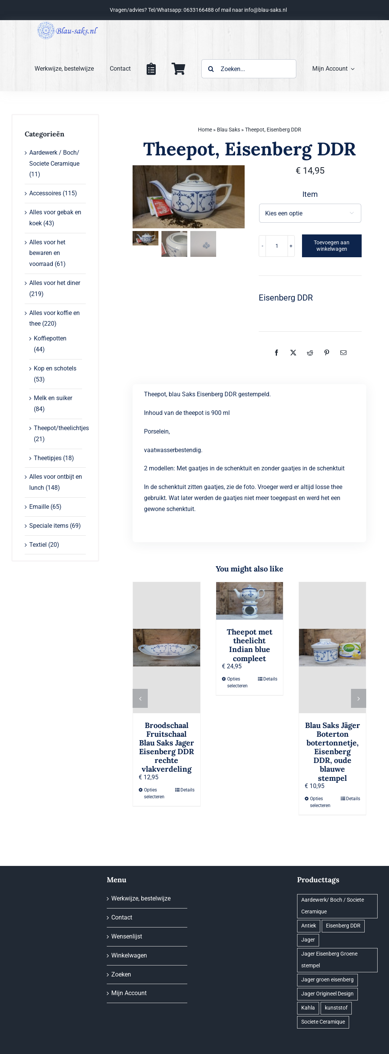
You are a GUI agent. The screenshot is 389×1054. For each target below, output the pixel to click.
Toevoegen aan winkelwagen (331, 245)
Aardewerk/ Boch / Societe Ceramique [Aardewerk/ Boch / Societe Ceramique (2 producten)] (332, 906)
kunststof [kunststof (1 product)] (336, 1008)
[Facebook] (276, 352)
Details (187, 790)
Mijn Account (129, 993)
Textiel (38, 544)
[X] (293, 352)
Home (205, 130)
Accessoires (45, 193)
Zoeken (121, 974)
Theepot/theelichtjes (61, 428)
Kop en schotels (55, 368)
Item (310, 194)
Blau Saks (228, 130)
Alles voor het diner (54, 282)
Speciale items (48, 525)
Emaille (39, 506)
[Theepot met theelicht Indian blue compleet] (249, 601)
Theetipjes (48, 458)
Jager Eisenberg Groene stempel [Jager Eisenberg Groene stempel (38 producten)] (329, 960)
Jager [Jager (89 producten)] (308, 940)
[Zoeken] (210, 68)
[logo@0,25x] (67, 23)
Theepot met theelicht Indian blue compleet (249, 645)
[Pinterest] (326, 352)
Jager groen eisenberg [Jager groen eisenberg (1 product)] (327, 979)
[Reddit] (310, 352)
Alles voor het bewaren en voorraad (47, 253)
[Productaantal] (277, 246)
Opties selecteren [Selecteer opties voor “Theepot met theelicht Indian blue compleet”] (237, 682)
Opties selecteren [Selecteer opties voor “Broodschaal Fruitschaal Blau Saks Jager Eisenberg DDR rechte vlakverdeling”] (154, 793)
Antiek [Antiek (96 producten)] (308, 926)
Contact (121, 917)
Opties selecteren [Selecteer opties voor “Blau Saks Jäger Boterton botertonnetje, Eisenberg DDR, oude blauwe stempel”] (320, 802)
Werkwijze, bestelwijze (141, 898)
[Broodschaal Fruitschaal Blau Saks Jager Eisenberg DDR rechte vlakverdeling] (166, 647)
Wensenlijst (126, 936)
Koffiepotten (50, 338)
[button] (140, 698)
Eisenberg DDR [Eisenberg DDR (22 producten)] (343, 926)
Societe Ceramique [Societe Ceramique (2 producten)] (323, 1022)
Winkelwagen (129, 955)
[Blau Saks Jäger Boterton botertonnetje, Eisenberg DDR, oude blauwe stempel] (332, 647)
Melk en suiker (53, 398)
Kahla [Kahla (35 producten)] (308, 1008)
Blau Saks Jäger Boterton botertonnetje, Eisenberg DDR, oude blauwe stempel (332, 751)
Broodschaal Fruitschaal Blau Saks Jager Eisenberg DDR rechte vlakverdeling (166, 747)
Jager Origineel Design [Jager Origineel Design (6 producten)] (327, 994)
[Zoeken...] (248, 68)
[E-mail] (343, 352)
